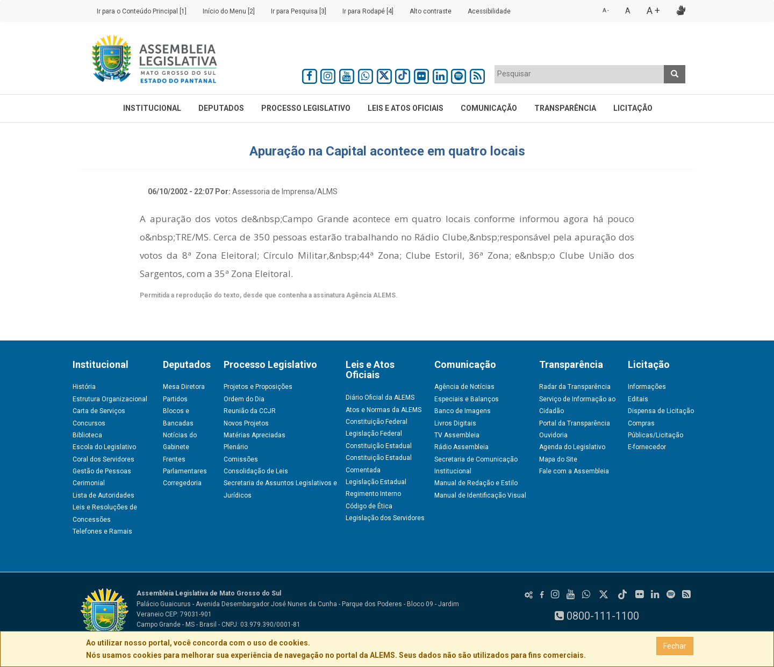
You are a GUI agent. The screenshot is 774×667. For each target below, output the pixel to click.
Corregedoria (182, 483)
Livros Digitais (455, 423)
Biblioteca (87, 435)
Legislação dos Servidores (385, 518)
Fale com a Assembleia (574, 471)
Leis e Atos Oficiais (405, 108)
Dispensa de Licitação (661, 411)
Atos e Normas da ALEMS (383, 410)
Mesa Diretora (184, 387)
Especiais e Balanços (466, 399)
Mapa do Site (558, 459)
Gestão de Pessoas (102, 471)
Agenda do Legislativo (572, 447)
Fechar (674, 646)
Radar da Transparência (575, 387)
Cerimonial (89, 483)
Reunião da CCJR (250, 411)
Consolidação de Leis (256, 471)
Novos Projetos (246, 423)
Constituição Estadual (379, 446)
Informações (647, 387)
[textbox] (579, 74)
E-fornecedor (647, 447)
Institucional (152, 108)
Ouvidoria (553, 435)
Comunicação (489, 108)
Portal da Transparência (574, 423)
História (84, 387)
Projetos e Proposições (258, 387)
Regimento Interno (373, 494)
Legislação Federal (374, 433)
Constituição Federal (376, 421)
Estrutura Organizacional (110, 399)
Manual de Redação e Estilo (476, 483)
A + (653, 10)
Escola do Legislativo (104, 447)
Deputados (221, 108)
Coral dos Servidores (103, 459)
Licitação (633, 108)
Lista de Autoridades (103, 495)
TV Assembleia (456, 435)
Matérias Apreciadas (254, 435)
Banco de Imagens (462, 411)
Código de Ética (369, 506)
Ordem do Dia (244, 399)
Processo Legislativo (305, 108)
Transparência (565, 108)
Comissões (241, 459)
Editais (638, 399)
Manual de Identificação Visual (480, 495)
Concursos (89, 423)
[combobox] (579, 74)
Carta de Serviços (99, 411)
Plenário (236, 447)
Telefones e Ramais (102, 531)
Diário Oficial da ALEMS (380, 397)
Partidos (175, 399)
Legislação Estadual (376, 482)
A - (606, 10)
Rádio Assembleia (461, 447)
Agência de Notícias (464, 387)
